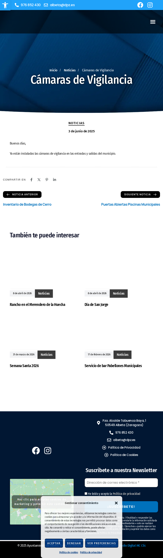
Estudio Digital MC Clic (131, 545)
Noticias (76, 123)
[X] (39, 179)
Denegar (74, 543)
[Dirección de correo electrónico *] (121, 482)
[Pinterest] (46, 179)
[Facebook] (31, 179)
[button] (5, 5)
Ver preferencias (101, 543)
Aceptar (53, 543)
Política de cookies (68, 552)
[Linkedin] (54, 179)
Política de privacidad (91, 552)
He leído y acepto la (112, 494)
